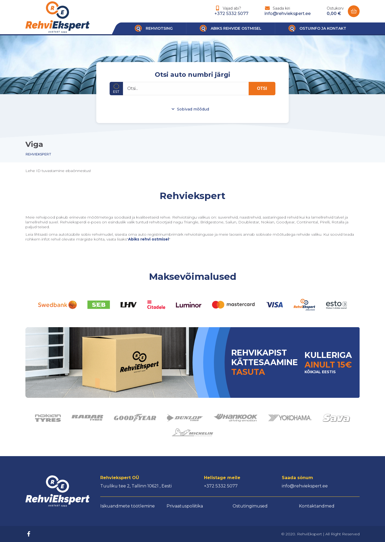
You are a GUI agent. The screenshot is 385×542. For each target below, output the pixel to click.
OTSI (262, 88)
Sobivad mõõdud (193, 109)
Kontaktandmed (316, 506)
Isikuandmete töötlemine (127, 506)
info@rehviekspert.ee (287, 13)
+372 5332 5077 (231, 13)
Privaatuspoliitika (185, 506)
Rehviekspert (38, 154)
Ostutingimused (250, 506)
